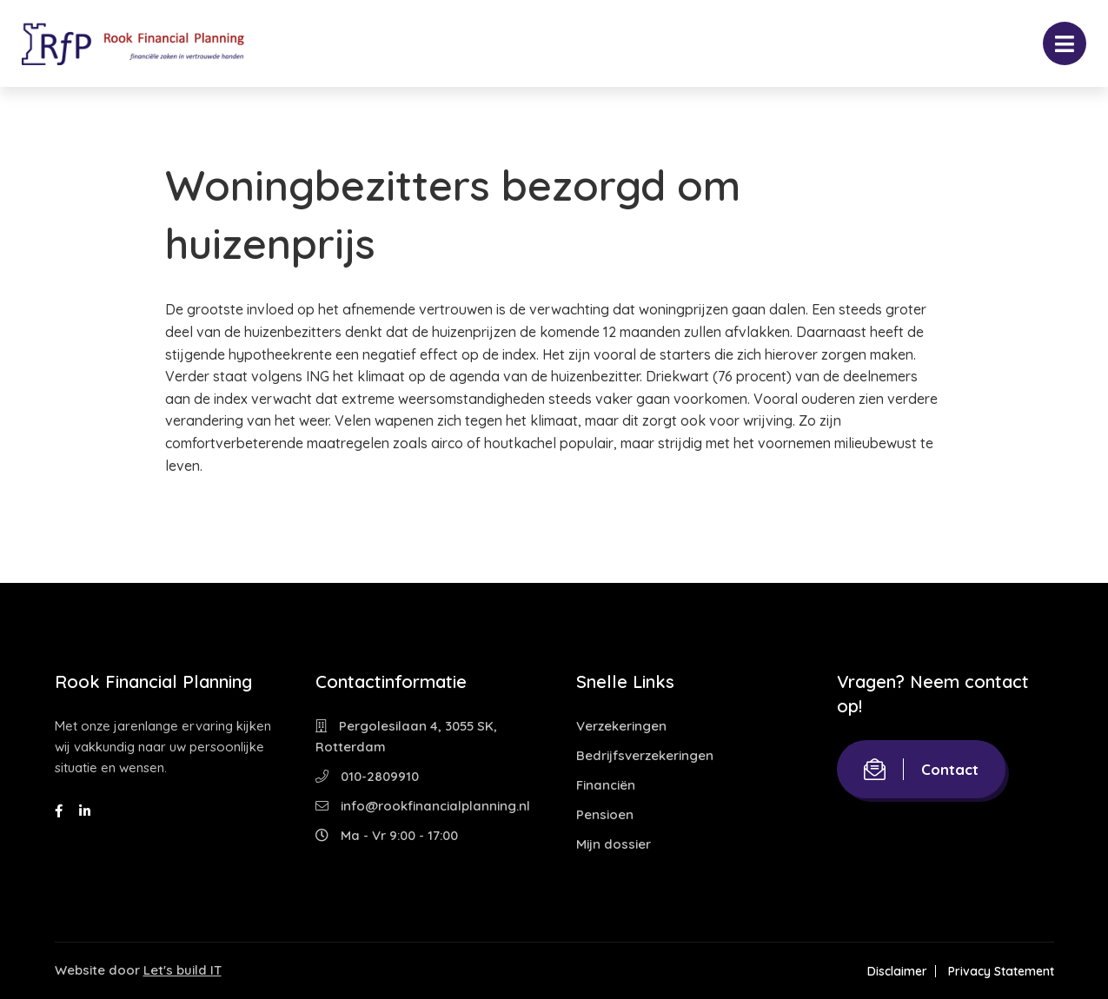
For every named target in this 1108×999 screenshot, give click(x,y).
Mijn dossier (613, 844)
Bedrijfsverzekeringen (644, 755)
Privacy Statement (1001, 971)
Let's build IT (182, 970)
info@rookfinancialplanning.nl (422, 805)
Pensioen (605, 814)
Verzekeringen (621, 726)
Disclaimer (897, 971)
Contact (921, 769)
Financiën (605, 785)
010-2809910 (367, 776)
